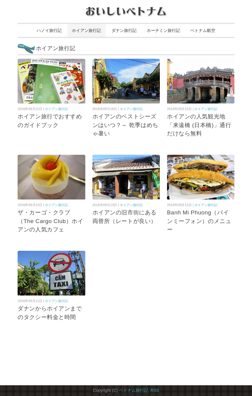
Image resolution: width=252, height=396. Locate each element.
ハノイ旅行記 (49, 30)
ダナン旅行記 (124, 30)
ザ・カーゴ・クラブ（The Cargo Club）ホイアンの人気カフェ (50, 221)
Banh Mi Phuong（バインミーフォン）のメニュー (199, 221)
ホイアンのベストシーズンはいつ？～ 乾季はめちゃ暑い (125, 125)
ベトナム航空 (202, 30)
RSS (155, 390)
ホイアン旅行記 (86, 30)
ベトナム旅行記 (133, 390)
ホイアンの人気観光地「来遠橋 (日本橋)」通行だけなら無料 (199, 125)
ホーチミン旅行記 (163, 30)
